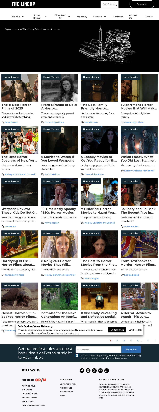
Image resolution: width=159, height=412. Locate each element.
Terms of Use (66, 388)
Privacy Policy (66, 392)
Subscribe (141, 4)
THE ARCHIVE (27, 390)
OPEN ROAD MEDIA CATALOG (33, 405)
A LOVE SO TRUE (28, 386)
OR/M (62, 396)
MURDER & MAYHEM (29, 398)
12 (148, 340)
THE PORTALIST (28, 402)
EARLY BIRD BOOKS (29, 394)
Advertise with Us (68, 384)
